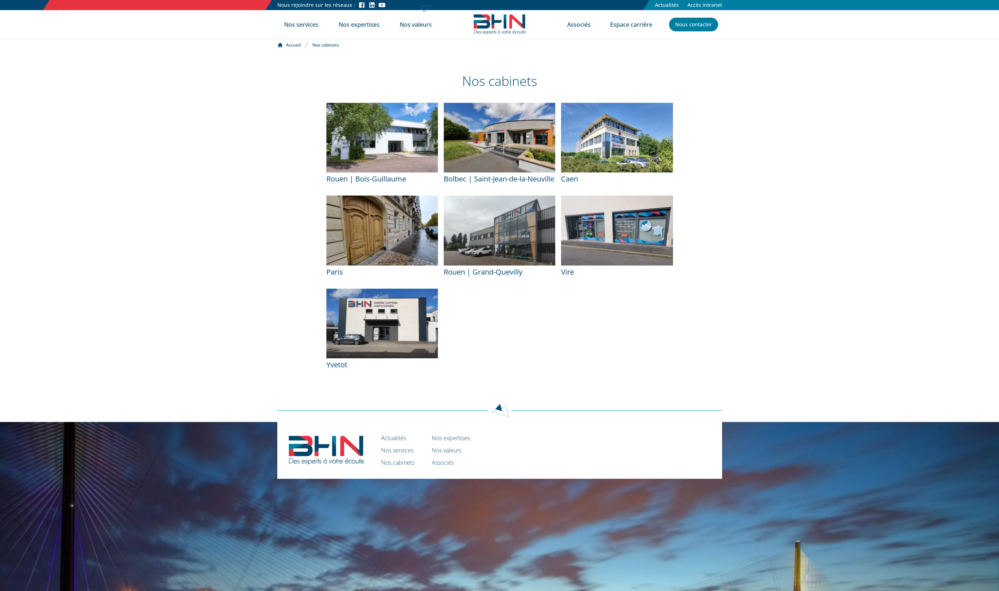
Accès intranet (704, 4)
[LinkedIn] (371, 5)
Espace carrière (631, 25)
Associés (579, 25)
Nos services (301, 25)
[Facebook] (361, 5)
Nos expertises (359, 25)
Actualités (667, 4)
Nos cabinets (397, 463)
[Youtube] (382, 5)
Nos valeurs (416, 25)
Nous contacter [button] (693, 24)
